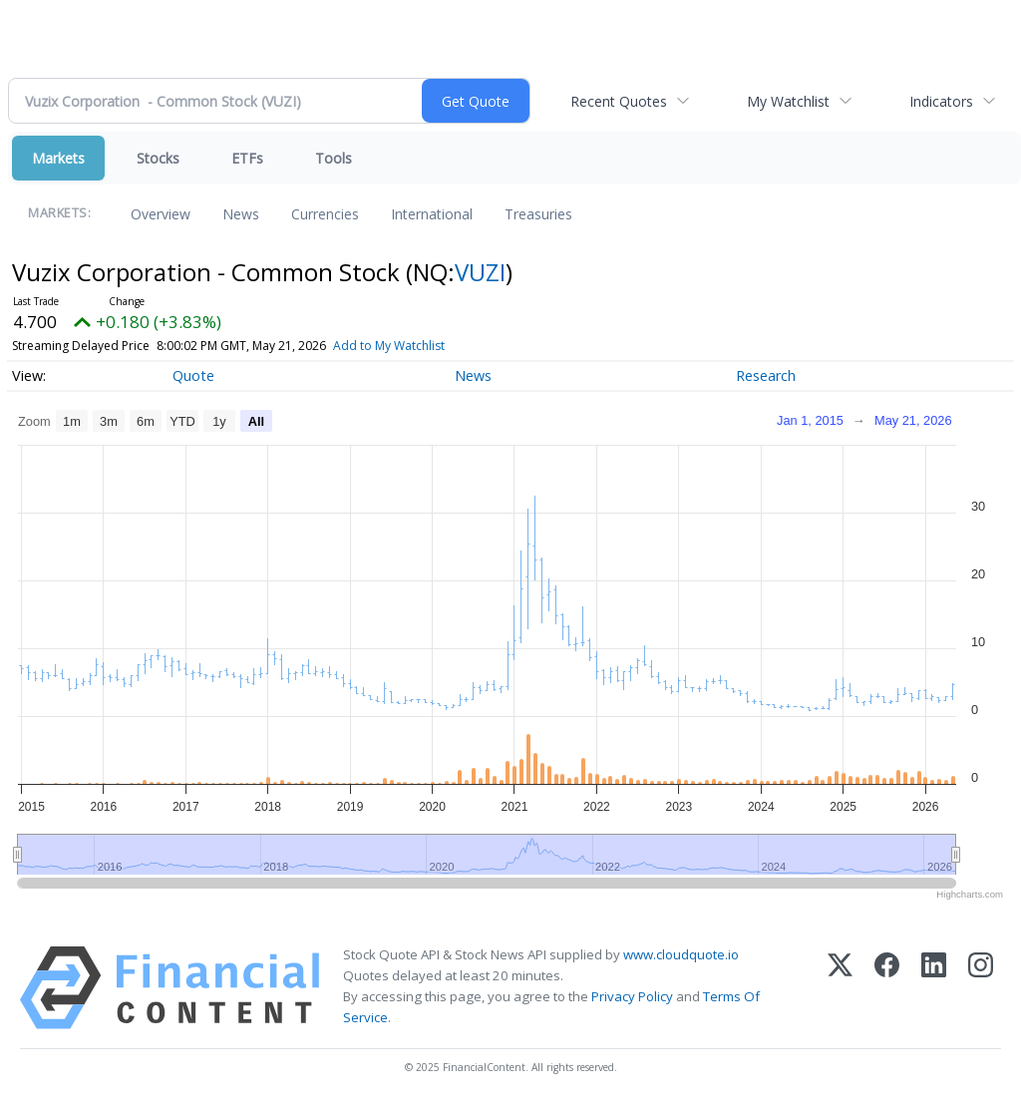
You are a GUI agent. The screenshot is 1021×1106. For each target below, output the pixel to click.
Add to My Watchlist (389, 345)
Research (766, 375)
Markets (58, 158)
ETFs (247, 158)
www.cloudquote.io (681, 954)
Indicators (941, 101)
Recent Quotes (618, 101)
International (432, 213)
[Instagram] (980, 987)
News (240, 213)
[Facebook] (886, 987)
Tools (333, 158)
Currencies (325, 213)
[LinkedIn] (933, 987)
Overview (160, 213)
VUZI (480, 271)
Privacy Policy (632, 996)
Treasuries (538, 213)
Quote (193, 375)
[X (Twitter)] (840, 987)
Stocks (158, 158)
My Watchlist (788, 101)
